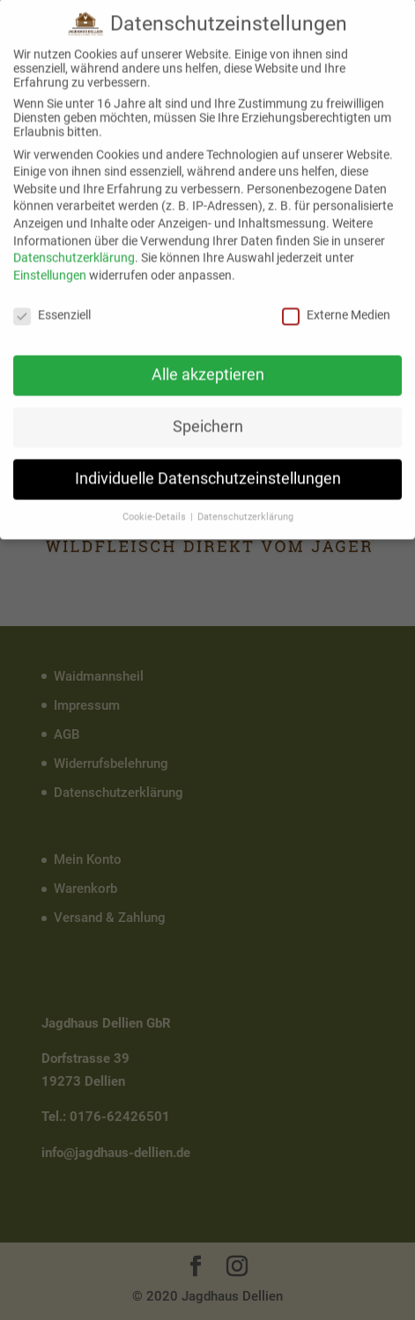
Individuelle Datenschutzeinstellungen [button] (208, 467)
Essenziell (52, 303)
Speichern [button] (208, 415)
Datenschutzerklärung (74, 246)
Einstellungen (49, 263)
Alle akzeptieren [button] (208, 363)
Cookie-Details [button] (155, 505)
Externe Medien (336, 303)
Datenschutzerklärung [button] (245, 505)
